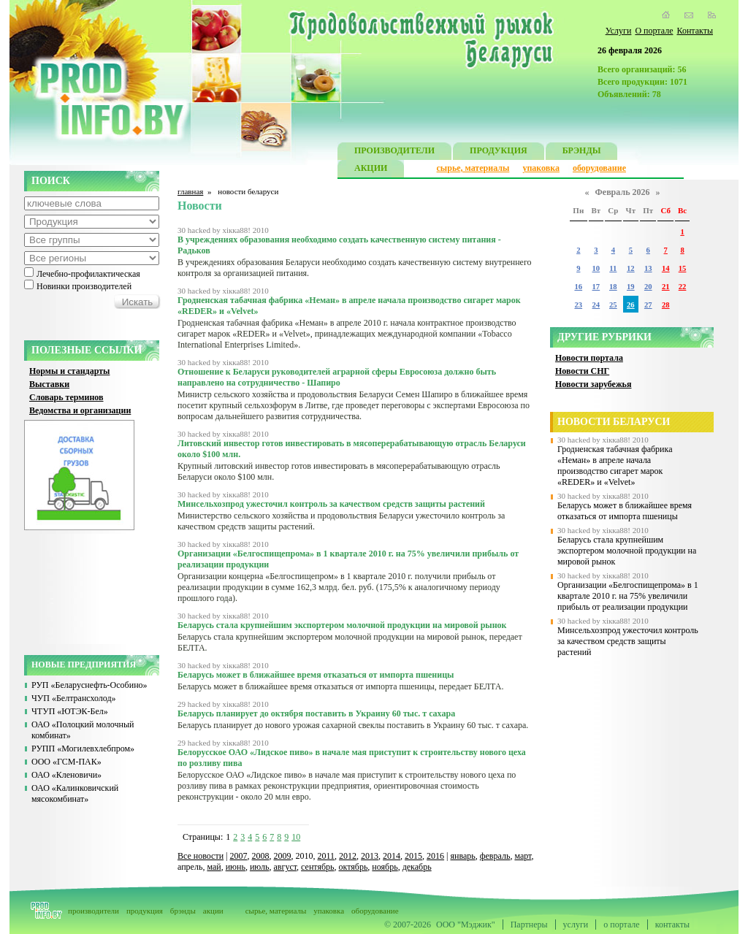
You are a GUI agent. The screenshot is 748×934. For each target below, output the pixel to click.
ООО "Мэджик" (465, 924)
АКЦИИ (370, 170)
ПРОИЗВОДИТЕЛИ (394, 152)
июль (260, 867)
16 (578, 287)
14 (666, 268)
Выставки (49, 384)
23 (578, 305)
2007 (239, 856)
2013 (369, 856)
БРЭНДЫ (581, 152)
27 (648, 305)
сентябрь (317, 867)
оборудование (599, 168)
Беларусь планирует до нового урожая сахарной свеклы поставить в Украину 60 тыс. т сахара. (353, 725)
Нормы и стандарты (69, 371)
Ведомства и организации (80, 410)
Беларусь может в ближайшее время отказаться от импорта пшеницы (624, 510)
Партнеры (529, 924)
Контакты (694, 31)
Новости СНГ (582, 371)
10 (295, 837)
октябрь (353, 867)
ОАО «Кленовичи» (66, 775)
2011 (326, 856)
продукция (144, 910)
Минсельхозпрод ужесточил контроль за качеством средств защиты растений (627, 641)
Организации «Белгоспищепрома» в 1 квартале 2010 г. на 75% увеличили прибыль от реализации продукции (627, 596)
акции (213, 910)
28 (666, 305)
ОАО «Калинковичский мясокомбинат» (74, 793)
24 (596, 305)
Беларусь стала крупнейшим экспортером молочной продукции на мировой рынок (626, 551)
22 (683, 287)
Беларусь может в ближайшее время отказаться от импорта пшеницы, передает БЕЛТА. (340, 686)
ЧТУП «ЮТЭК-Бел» (69, 711)
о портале (621, 924)
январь (462, 856)
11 (613, 268)
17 (596, 287)
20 (648, 287)
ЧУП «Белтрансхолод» (73, 698)
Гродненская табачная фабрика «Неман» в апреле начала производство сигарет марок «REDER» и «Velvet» (615, 465)
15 (683, 268)
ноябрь (384, 867)
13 (648, 268)
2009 (282, 856)
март (522, 856)
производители (93, 910)
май (214, 867)
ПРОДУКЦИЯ (498, 152)
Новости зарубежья (593, 384)
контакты (672, 924)
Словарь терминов (66, 397)
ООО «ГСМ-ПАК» (66, 762)
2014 (391, 856)
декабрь (417, 867)
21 (666, 287)
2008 (261, 856)
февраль (495, 856)
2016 (435, 856)
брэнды (183, 910)
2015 (413, 856)
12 (631, 268)
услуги (576, 924)
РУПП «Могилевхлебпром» (82, 748)
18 (613, 287)
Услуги (619, 31)
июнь (235, 867)
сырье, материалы (473, 168)
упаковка (541, 168)
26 (631, 305)
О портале (654, 31)
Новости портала (589, 358)
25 (613, 305)
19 (631, 287)
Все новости (201, 856)
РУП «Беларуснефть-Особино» (89, 685)
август (285, 867)
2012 (347, 856)
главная (190, 191)
